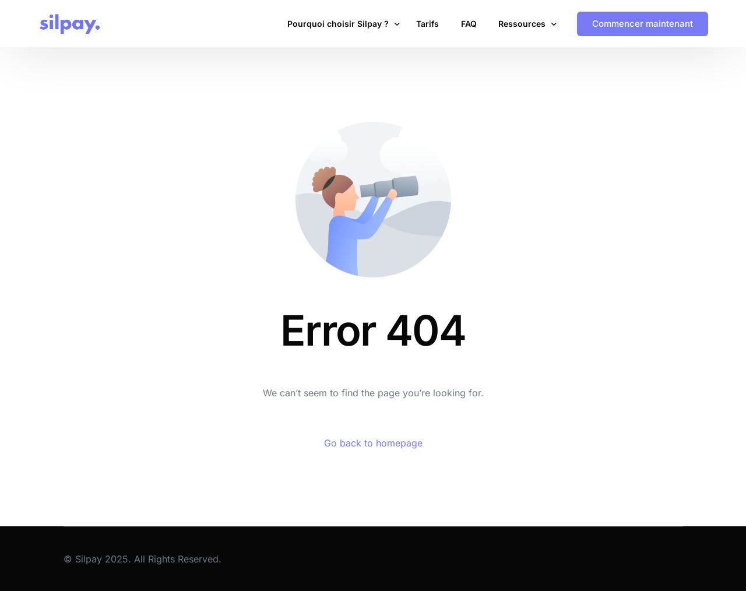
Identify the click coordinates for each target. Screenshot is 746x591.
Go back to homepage (373, 443)
